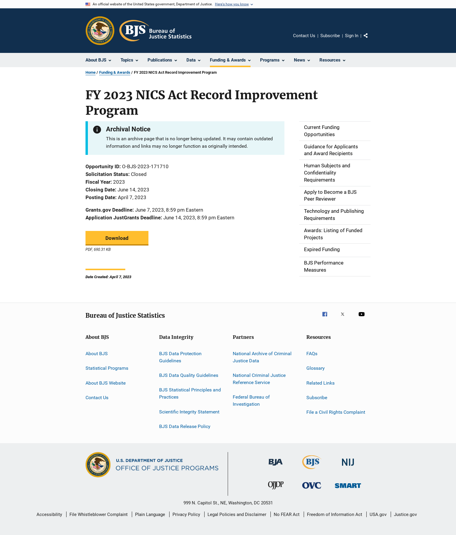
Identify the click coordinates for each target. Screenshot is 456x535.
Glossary (315, 368)
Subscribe (330, 35)
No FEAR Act (287, 514)
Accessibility (49, 514)
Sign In (351, 35)
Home (91, 72)
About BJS (97, 353)
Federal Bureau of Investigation (251, 400)
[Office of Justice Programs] (100, 30)
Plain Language (150, 514)
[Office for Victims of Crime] (311, 489)
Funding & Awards (114, 72)
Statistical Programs (107, 368)
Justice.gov (405, 514)
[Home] (155, 30)
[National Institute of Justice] (348, 466)
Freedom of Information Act (334, 514)
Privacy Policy (186, 514)
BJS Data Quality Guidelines (188, 375)
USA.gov (378, 514)
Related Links (320, 382)
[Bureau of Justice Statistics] (312, 470)
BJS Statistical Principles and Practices (190, 393)
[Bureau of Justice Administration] (276, 466)
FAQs (311, 353)
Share (370, 39)
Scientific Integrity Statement (189, 411)
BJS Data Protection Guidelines (180, 357)
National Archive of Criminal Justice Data (262, 357)
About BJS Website (106, 382)
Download (117, 238)
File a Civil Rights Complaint (335, 412)
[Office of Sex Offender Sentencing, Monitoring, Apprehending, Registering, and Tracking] (348, 489)
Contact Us (304, 35)
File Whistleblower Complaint (98, 514)
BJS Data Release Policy (184, 426)
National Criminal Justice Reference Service (259, 378)
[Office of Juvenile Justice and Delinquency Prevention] (276, 490)
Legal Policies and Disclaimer (237, 514)
